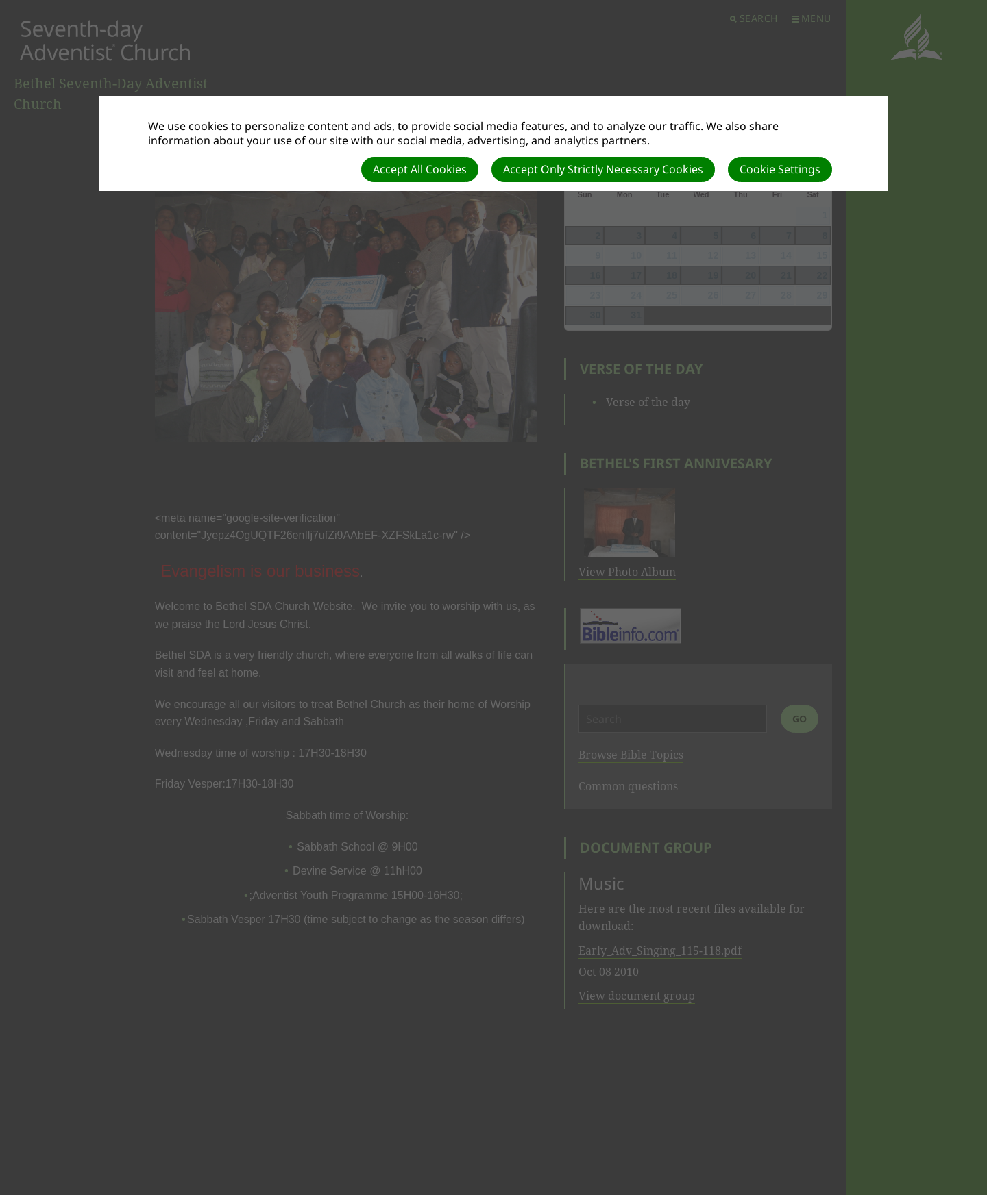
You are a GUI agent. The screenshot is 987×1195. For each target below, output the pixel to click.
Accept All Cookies (420, 169)
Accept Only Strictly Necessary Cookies (603, 169)
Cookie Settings (780, 169)
